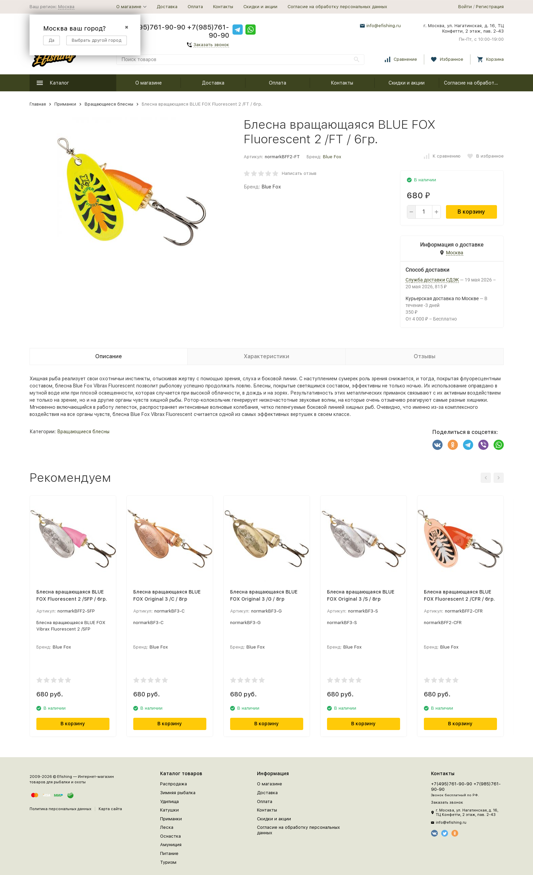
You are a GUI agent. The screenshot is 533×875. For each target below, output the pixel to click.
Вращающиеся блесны (109, 104)
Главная (38, 104)
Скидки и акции (260, 6)
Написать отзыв (299, 173)
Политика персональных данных (60, 809)
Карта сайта (110, 809)
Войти (465, 6)
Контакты (223, 6)
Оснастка (170, 836)
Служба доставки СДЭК (432, 279)
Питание (169, 853)
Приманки (65, 104)
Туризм (168, 862)
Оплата (195, 6)
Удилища (169, 801)
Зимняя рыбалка (177, 792)
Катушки (169, 810)
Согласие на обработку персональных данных (337, 6)
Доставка (167, 6)
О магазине (148, 83)
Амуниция (171, 844)
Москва (66, 6)
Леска (166, 827)
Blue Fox (332, 156)
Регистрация (490, 6)
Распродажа (173, 783)
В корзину (471, 211)
